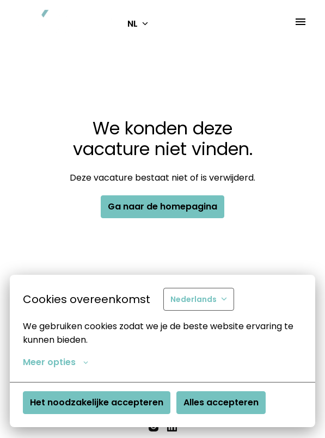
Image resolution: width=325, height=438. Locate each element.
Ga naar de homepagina (162, 206)
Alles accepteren (221, 402)
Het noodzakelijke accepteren (96, 402)
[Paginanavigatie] (300, 22)
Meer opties (55, 362)
